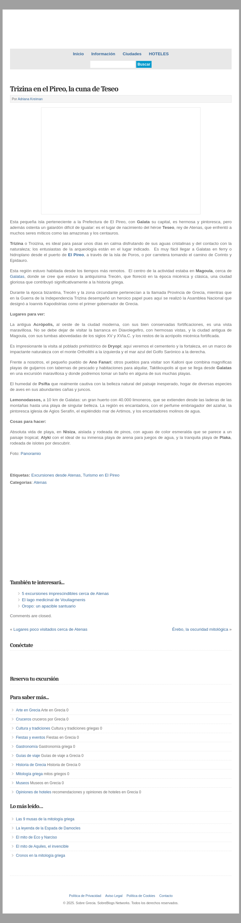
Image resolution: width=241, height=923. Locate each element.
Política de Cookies (140, 896)
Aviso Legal (113, 896)
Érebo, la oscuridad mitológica (200, 629)
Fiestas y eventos (30, 737)
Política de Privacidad (85, 896)
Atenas (40, 482)
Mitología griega (29, 774)
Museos (22, 783)
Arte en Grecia (28, 710)
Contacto (166, 896)
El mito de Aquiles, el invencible (42, 846)
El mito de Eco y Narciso (36, 837)
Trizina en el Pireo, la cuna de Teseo (64, 88)
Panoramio (31, 453)
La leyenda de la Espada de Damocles (48, 828)
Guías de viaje (28, 755)
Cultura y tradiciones (33, 728)
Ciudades (132, 53)
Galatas (17, 276)
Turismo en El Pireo (101, 475)
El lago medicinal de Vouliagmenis (53, 599)
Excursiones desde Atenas (56, 475)
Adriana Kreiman (30, 99)
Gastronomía (27, 746)
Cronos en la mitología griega (40, 855)
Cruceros (23, 719)
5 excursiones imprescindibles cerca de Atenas (65, 593)
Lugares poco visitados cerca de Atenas (50, 629)
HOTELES (159, 53)
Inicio (78, 53)
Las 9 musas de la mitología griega (45, 819)
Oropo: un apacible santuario (49, 606)
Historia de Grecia (31, 765)
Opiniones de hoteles (33, 792)
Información (103, 53)
